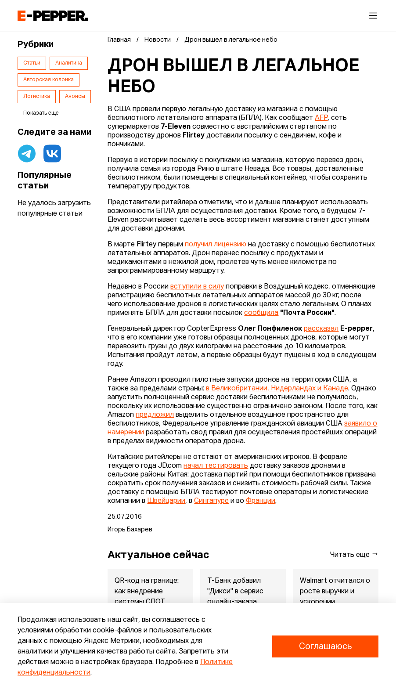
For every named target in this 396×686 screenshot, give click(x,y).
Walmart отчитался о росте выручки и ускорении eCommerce (335, 597)
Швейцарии (166, 501)
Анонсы (75, 96)
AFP (321, 118)
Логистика (36, 96)
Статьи (31, 63)
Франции (260, 501)
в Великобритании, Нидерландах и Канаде (277, 388)
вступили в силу (197, 286)
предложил (155, 415)
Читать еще (354, 554)
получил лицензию (215, 244)
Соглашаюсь (325, 646)
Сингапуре (211, 501)
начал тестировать (216, 465)
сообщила (261, 313)
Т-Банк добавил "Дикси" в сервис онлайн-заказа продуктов (235, 597)
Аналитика (68, 63)
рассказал (321, 328)
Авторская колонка (48, 80)
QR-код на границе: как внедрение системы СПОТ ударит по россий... (147, 597)
